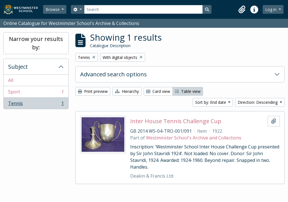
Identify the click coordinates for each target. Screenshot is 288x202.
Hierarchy (127, 91)
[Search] (143, 9)
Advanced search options (113, 74)
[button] (242, 9)
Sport (36, 93)
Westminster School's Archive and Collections (193, 138)
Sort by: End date (211, 102)
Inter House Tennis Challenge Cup (175, 121)
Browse (53, 9)
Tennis (36, 104)
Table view (188, 91)
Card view (158, 91)
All (10, 80)
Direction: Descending (258, 102)
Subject (18, 66)
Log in (271, 9)
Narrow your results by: (36, 43)
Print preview (93, 91)
